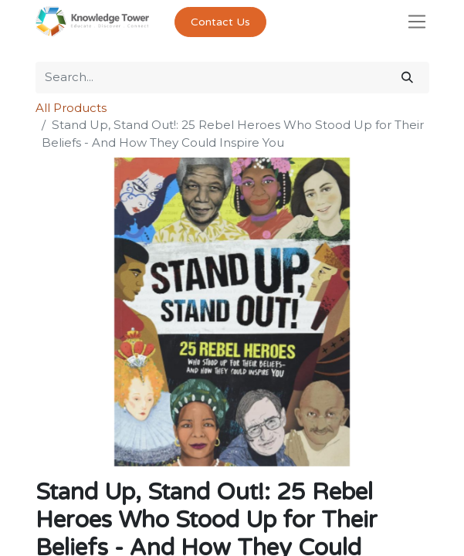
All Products (71, 107)
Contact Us (220, 22)
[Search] (407, 77)
